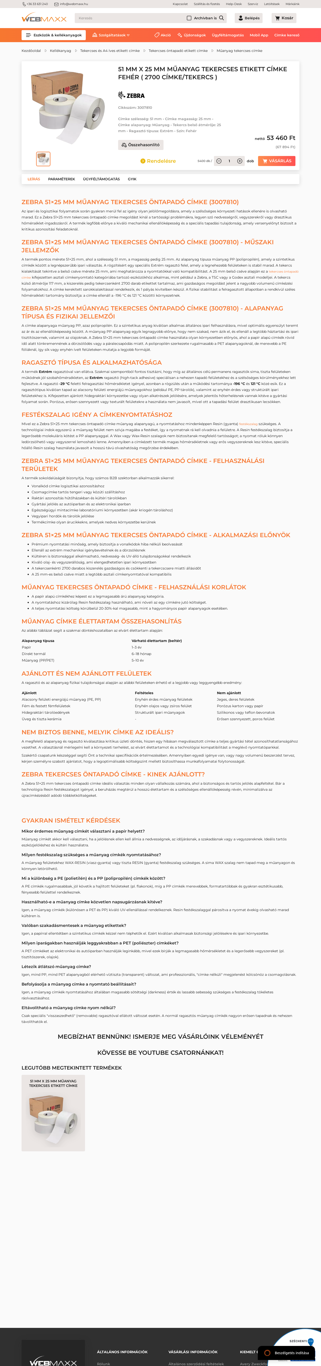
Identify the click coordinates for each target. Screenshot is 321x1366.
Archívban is (223, 18)
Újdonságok (195, 35)
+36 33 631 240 (35, 4)
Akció (166, 35)
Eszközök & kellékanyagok (54, 35)
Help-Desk (234, 4)
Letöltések (272, 4)
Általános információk (122, 1350)
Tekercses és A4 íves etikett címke (110, 50)
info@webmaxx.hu (71, 4)
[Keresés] (160, 18)
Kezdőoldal (31, 50)
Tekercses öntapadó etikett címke (178, 50)
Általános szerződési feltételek (196, 1360)
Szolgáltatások (112, 35)
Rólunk (103, 1360)
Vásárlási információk (193, 1350)
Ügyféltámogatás (228, 35)
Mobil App (259, 35)
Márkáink (292, 4)
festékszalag (250, 424)
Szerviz (253, 4)
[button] (34, 179)
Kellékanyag (60, 50)
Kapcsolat (180, 4)
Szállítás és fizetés (207, 4)
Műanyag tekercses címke (239, 50)
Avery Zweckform (256, 1360)
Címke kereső (286, 35)
